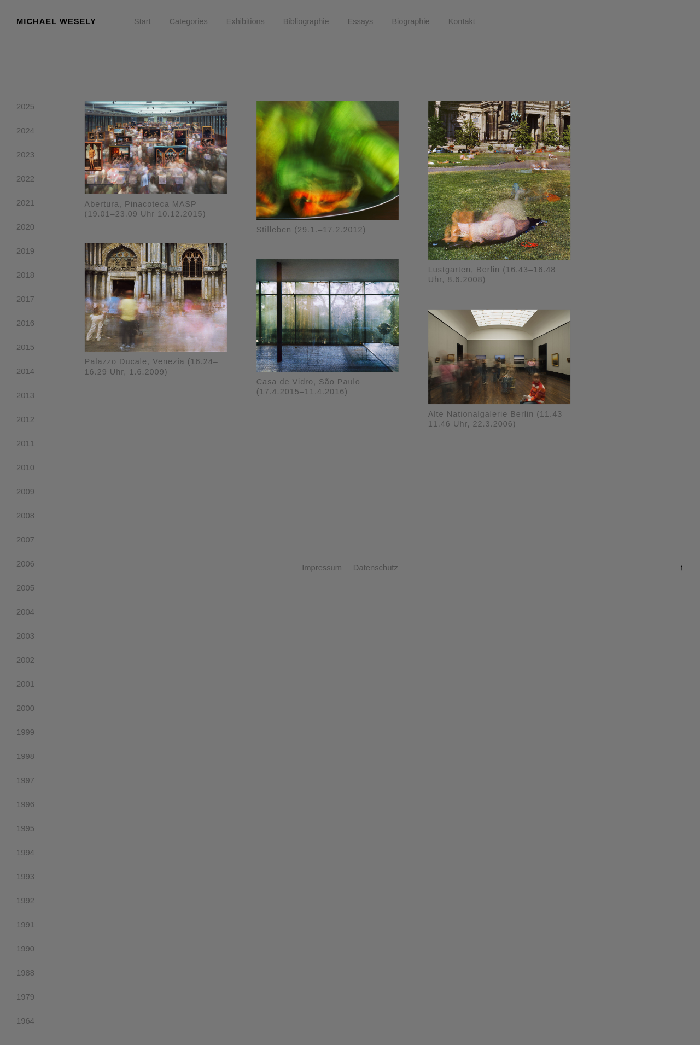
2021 (25, 205)
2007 (25, 542)
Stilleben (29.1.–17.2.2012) (311, 229)
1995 (25, 830)
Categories (189, 21)
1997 (25, 782)
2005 (25, 590)
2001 (25, 686)
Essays (361, 21)
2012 (25, 421)
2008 (25, 518)
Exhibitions (245, 21)
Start (142, 21)
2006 (25, 566)
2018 (25, 277)
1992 (25, 903)
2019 (25, 253)
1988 (25, 975)
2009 (25, 494)
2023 (25, 157)
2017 (25, 301)
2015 (25, 349)
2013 (25, 397)
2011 (25, 445)
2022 (25, 181)
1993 (25, 879)
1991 (25, 927)
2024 (25, 133)
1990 (25, 951)
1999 (25, 734)
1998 (25, 758)
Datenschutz (375, 567)
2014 (25, 373)
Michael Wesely (56, 21)
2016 (25, 325)
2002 (25, 662)
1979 (25, 999)
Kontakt (461, 21)
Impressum (322, 567)
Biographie (410, 21)
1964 (25, 1023)
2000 (25, 710)
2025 (25, 109)
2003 (25, 638)
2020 (25, 229)
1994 (25, 855)
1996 (25, 806)
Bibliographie (306, 21)
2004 (25, 614)
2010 (25, 470)
